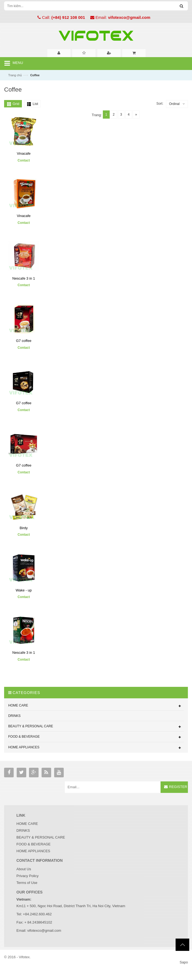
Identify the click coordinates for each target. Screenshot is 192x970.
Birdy (24, 528)
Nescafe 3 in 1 (23, 278)
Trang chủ (15, 75)
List (35, 104)
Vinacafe (23, 153)
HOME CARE (27, 824)
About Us (23, 869)
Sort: (159, 104)
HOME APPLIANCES (33, 851)
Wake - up (24, 590)
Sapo (184, 962)
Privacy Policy (27, 876)
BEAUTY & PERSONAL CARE (40, 837)
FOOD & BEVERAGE (33, 844)
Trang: (97, 115)
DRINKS (23, 830)
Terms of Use (26, 883)
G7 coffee (23, 341)
